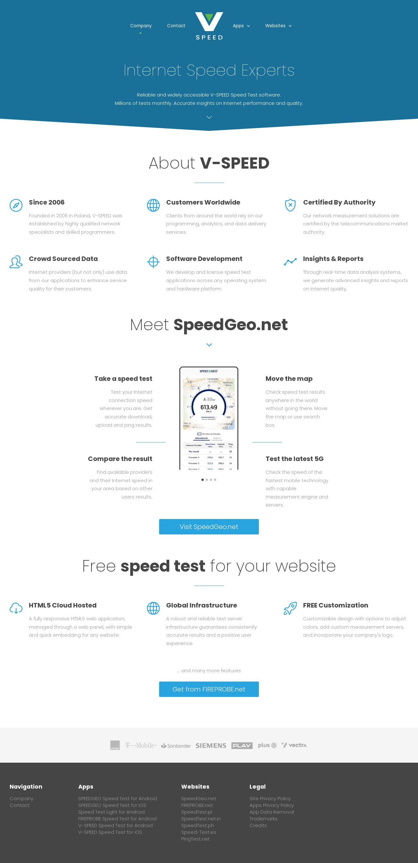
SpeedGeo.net (231, 325)
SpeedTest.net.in (201, 819)
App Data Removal (272, 812)
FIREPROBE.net (197, 805)
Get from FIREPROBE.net (209, 689)
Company (141, 26)
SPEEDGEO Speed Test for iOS (112, 805)
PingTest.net (195, 839)
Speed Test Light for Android (111, 812)
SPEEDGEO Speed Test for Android (117, 798)
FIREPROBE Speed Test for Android (117, 819)
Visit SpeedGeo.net (209, 526)
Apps (238, 26)
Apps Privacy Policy (272, 805)
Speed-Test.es (198, 832)
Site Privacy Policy (270, 798)
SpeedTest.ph (197, 825)
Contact (176, 26)
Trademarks (263, 819)
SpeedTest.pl (196, 812)
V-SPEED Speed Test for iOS (110, 832)
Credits (258, 825)
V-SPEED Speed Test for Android (115, 825)
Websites (275, 26)
